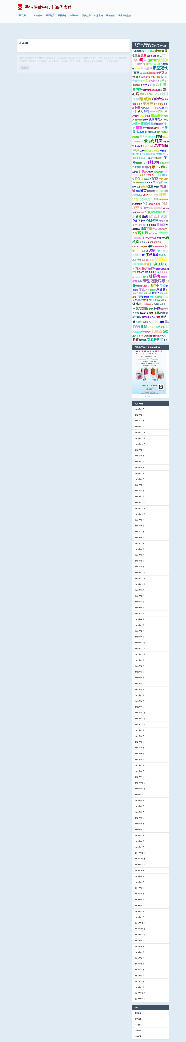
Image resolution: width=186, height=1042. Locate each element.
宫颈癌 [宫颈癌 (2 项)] (144, 175)
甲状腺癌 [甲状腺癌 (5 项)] (138, 253)
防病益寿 (86, 16)
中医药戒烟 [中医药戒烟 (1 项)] (159, 96)
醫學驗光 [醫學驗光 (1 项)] (155, 140)
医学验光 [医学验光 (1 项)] (159, 147)
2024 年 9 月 (139, 509)
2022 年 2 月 (139, 690)
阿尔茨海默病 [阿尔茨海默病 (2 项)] (158, 201)
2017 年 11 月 (140, 988)
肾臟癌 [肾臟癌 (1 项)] (145, 108)
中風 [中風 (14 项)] (139, 49)
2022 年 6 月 (139, 667)
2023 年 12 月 (140, 562)
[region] (149, 363)
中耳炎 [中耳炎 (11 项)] (148, 92)
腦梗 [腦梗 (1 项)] (134, 286)
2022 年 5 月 (139, 673)
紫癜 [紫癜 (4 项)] (150, 175)
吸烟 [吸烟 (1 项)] (143, 240)
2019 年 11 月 (140, 848)
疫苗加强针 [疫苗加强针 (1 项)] (153, 222)
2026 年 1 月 (139, 415)
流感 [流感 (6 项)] (143, 44)
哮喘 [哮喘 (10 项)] (143, 315)
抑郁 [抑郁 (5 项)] (146, 100)
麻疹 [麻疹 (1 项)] (138, 147)
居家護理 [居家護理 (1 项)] (163, 282)
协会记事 (138, 1025)
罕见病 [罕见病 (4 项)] (143, 126)
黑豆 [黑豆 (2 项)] (165, 125)
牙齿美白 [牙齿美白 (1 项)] (139, 184)
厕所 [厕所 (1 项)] (134, 325)
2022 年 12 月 (140, 632)
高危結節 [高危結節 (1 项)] (147, 168)
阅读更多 (24, 74)
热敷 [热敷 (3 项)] (160, 171)
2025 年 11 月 (140, 427)
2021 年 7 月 (139, 731)
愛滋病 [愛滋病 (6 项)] (160, 279)
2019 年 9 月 (139, 859)
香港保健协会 (124, 16)
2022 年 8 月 (139, 655)
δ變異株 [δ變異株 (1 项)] (139, 275)
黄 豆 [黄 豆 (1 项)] (160, 79)
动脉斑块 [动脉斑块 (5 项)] (154, 108)
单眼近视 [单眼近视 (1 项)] (147, 311)
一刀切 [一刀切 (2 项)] (154, 188)
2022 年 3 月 (139, 684)
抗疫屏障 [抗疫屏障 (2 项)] (136, 306)
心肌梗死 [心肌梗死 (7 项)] (152, 209)
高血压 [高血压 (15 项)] (142, 221)
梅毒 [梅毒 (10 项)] (139, 116)
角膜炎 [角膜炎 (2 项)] (162, 209)
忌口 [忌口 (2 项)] (151, 253)
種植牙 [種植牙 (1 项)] (149, 171)
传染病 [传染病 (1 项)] (138, 321)
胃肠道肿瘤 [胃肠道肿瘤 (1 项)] (150, 325)
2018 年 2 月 (139, 970)
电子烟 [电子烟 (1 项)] (142, 231)
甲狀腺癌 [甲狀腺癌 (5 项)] (146, 57)
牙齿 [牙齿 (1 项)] (146, 49)
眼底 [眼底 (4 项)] (143, 217)
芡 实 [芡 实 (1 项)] (152, 96)
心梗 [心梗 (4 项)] (165, 320)
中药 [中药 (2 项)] (158, 239)
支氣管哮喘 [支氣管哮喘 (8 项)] (140, 298)
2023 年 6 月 (139, 597)
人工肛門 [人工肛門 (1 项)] (138, 266)
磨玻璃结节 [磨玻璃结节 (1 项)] (152, 117)
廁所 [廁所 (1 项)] (138, 325)
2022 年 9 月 (139, 649)
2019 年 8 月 (139, 865)
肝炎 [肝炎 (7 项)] (148, 201)
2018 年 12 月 (140, 912)
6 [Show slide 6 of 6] (154, 385)
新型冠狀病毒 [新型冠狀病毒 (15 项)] (154, 269)
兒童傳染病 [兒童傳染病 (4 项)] (138, 210)
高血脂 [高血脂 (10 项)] (159, 253)
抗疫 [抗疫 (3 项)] (145, 289)
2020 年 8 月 (139, 795)
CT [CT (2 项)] (149, 274)
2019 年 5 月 (139, 883)
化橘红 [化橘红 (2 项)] (140, 282)
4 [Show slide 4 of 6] (150, 385)
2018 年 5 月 (139, 953)
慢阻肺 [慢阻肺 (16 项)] (162, 48)
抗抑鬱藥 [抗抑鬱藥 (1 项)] (149, 62)
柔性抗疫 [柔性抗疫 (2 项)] (162, 100)
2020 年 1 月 (139, 836)
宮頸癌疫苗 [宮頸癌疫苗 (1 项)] (148, 293)
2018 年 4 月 (139, 959)
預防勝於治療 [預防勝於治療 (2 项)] (156, 197)
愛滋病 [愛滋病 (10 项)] (149, 130)
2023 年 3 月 (139, 614)
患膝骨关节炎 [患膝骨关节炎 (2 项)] (146, 83)
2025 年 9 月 (139, 439)
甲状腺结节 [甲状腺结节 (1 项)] (146, 321)
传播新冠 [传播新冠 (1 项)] (149, 231)
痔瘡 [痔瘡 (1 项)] (139, 249)
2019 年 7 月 (139, 871)
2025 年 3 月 (139, 474)
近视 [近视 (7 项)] (135, 293)
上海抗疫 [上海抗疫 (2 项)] (150, 147)
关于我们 (23, 16)
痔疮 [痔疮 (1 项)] (143, 325)
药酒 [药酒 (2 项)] (146, 253)
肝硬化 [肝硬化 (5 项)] (139, 100)
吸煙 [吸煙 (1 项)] (149, 180)
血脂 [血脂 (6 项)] (145, 156)
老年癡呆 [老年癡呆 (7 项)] (161, 40)
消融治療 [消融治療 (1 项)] (151, 193)
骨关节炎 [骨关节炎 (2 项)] (144, 74)
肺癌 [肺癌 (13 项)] (162, 183)
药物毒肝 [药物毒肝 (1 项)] (146, 286)
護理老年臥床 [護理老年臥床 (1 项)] (152, 53)
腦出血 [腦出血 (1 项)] (163, 289)
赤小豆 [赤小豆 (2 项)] (147, 139)
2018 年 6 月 (139, 947)
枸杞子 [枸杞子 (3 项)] (155, 282)
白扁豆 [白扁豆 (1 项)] (153, 279)
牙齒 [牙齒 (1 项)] (145, 135)
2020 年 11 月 (140, 778)
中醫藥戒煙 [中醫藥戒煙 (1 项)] (159, 258)
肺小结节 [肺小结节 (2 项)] (144, 197)
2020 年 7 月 (139, 801)
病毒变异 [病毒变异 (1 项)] (161, 227)
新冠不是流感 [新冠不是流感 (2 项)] (146, 302)
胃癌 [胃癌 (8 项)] (162, 274)
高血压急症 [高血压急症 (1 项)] (164, 152)
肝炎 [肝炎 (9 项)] (142, 160)
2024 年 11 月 (140, 497)
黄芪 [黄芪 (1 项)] (138, 180)
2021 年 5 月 (139, 743)
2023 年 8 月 (139, 585)
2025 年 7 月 (139, 451)
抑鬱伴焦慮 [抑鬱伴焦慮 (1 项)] (163, 188)
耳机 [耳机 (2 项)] (152, 249)
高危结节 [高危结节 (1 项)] (140, 261)
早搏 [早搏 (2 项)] (142, 62)
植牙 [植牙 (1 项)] (144, 244)
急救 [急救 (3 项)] (134, 112)
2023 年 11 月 (140, 567)
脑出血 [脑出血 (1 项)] (155, 79)
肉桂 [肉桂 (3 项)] (156, 184)
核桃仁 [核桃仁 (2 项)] (164, 298)
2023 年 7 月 (139, 591)
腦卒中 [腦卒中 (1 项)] (146, 266)
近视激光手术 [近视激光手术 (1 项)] (138, 130)
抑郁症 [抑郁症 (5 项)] (139, 168)
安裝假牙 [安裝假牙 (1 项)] (149, 161)
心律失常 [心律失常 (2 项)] (141, 52)
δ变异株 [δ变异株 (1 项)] (161, 218)
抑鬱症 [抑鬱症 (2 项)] (139, 311)
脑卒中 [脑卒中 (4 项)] (155, 275)
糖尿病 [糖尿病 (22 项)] (145, 87)
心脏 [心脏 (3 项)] (144, 192)
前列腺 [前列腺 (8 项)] (149, 112)
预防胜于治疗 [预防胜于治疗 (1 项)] (141, 152)
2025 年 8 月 (139, 445)
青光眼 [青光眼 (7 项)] (161, 213)
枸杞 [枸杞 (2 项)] (145, 184)
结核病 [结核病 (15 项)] (153, 151)
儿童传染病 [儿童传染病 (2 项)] (138, 40)
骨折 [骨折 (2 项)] (134, 69)
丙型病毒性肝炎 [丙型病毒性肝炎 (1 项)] (148, 306)
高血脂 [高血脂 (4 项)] (143, 121)
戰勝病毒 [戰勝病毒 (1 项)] (158, 286)
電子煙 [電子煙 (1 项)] (137, 57)
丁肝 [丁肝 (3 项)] (139, 285)
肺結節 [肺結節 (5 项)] (149, 258)
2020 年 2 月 (139, 830)
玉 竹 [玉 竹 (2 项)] (155, 171)
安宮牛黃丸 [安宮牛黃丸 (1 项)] (152, 227)
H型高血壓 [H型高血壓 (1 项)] (154, 69)
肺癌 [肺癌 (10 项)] (159, 125)
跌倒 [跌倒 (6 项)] (145, 205)
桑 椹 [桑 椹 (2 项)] (159, 44)
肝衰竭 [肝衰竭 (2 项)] (135, 104)
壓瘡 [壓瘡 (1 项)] (145, 275)
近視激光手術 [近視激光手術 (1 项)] (158, 235)
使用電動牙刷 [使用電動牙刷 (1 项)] (140, 214)
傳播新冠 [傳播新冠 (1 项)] (152, 126)
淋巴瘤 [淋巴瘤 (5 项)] (152, 49)
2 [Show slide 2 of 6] (147, 385)
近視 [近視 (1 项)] (134, 53)
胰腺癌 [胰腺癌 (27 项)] (161, 248)
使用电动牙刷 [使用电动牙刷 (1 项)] (159, 293)
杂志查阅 (98, 16)
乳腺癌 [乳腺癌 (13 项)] (156, 320)
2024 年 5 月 (139, 532)
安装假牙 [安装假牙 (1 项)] (141, 69)
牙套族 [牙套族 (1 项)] (147, 105)
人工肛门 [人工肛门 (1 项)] (164, 108)
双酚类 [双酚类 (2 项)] (138, 243)
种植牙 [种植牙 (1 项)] (140, 289)
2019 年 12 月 (140, 842)
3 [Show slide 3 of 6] (149, 385)
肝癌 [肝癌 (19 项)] (157, 297)
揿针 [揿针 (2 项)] (141, 293)
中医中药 (74, 16)
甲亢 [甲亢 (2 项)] (142, 104)
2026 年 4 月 (139, 398)
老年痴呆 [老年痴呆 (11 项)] (161, 134)
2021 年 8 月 (139, 725)
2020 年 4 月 (139, 818)
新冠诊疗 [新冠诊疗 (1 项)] (159, 325)
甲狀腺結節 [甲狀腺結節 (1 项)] (158, 161)
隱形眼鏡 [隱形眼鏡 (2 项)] (152, 121)
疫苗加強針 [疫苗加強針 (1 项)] (150, 164)
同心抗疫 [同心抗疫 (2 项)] (136, 226)
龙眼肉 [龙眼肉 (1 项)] (142, 164)
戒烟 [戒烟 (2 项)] (156, 112)
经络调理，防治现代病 (30, 47)
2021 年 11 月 (140, 708)
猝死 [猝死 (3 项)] (150, 184)
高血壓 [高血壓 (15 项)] (160, 73)
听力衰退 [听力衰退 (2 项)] (160, 316)
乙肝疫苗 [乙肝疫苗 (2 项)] (136, 156)
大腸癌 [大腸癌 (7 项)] (163, 222)
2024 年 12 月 (140, 491)
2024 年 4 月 (139, 538)
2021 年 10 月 (140, 713)
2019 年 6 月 (139, 877)
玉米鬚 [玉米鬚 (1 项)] (158, 164)
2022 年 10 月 (140, 643)
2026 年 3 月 (139, 404)
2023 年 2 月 (139, 620)
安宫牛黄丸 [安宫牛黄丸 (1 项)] (158, 93)
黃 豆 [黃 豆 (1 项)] (134, 289)
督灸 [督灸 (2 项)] (143, 147)
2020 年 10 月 (140, 783)
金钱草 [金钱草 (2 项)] (163, 69)
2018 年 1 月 (139, 976)
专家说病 (38, 16)
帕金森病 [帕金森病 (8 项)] (157, 88)
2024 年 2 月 (139, 550)
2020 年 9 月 (139, 789)
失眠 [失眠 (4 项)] (137, 96)
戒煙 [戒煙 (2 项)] (138, 66)
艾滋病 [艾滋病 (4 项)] (155, 311)
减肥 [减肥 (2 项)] (166, 257)
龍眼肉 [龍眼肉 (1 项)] (139, 93)
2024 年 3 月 (139, 544)
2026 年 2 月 (139, 410)
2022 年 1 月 (139, 696)
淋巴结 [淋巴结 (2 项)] (135, 142)
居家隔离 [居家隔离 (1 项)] (136, 74)
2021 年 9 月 (139, 719)
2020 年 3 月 (139, 824)
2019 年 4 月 (139, 889)
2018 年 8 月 (139, 935)
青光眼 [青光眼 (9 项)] (140, 257)
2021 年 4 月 (139, 748)
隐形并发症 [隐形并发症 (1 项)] (137, 193)
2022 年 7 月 (139, 661)
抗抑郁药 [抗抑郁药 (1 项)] (159, 180)
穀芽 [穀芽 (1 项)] (134, 261)
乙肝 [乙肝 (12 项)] (157, 205)
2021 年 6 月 (139, 737)
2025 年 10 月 (140, 433)
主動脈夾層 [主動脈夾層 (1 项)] (137, 171)
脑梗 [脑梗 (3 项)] (161, 311)
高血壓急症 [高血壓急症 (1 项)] (149, 261)
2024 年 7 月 (139, 521)
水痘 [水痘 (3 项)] (146, 40)
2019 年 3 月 (139, 894)
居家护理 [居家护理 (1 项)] (147, 282)
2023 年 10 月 (140, 573)
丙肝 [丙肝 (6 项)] (164, 205)
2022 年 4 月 (139, 678)
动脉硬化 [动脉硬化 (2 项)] (146, 78)
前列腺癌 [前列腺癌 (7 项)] (152, 243)
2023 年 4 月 (139, 608)
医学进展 (50, 16)
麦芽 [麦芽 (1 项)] (151, 298)
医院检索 (110, 16)
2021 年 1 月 (139, 766)
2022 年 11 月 (140, 638)
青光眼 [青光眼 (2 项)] (163, 139)
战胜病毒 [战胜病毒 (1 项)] (143, 329)
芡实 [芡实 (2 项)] (157, 261)
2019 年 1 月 (139, 906)
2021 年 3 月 (139, 754)
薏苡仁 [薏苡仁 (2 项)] (160, 117)
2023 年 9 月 (139, 579)
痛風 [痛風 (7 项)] (142, 278)
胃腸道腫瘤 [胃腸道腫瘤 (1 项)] (151, 214)
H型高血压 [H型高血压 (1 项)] (144, 96)
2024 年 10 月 (140, 503)
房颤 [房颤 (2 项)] (158, 306)
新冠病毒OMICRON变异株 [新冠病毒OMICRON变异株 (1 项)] (151, 143)
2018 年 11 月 (140, 918)
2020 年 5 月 (139, 813)
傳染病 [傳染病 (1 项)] (164, 66)
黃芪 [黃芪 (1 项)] (145, 117)
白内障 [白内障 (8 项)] (160, 156)
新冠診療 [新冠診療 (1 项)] (138, 135)
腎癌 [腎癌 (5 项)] (149, 217)
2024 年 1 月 (139, 556)
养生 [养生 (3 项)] (154, 217)
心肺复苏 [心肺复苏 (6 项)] (145, 188)
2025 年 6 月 (139, 456)
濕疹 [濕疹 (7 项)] (138, 205)
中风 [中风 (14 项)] (136, 139)
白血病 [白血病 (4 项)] (164, 302)
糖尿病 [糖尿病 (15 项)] (154, 265)
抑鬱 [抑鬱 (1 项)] (164, 130)
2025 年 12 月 (140, 421)
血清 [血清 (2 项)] (147, 69)
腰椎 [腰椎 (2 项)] (155, 62)
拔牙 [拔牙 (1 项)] (138, 175)
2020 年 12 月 (140, 772)
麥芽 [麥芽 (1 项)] (144, 171)
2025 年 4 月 (139, 468)
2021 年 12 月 (140, 702)
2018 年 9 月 (139, 929)
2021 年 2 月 (139, 760)
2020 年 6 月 (139, 807)
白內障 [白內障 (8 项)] (137, 78)
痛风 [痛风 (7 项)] (157, 302)
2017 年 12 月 (140, 982)
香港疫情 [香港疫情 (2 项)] (145, 66)
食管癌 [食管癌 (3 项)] (136, 44)
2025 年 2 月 (139, 480)
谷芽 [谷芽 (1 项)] (142, 140)
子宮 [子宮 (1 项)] (164, 143)
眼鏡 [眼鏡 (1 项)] (165, 329)
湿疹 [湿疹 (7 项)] (155, 168)
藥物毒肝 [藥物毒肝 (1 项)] (154, 100)
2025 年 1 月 (139, 486)
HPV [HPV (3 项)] (144, 226)
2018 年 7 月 (139, 941)
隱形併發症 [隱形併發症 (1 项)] (151, 45)
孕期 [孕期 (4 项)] (138, 239)
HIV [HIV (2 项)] (160, 52)
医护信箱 (62, 16)
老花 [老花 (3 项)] (152, 40)
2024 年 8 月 (139, 515)
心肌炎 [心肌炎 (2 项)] (150, 135)
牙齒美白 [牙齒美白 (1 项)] (151, 316)
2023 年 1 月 (139, 626)
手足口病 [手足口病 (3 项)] (155, 66)
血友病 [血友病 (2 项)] (135, 302)
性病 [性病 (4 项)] (140, 270)
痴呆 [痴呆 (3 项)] (150, 205)
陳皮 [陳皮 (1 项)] (166, 171)
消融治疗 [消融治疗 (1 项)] (140, 201)
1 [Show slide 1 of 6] (145, 385)
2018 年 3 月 (139, 965)
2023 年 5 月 (139, 602)
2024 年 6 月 (139, 527)
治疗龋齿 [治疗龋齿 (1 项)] (157, 83)
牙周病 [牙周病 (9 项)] (151, 239)
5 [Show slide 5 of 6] (152, 385)
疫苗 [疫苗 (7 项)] (143, 179)
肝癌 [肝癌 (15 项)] (158, 129)
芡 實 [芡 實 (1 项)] (158, 193)
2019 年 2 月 (139, 900)
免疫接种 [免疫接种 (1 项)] (145, 249)
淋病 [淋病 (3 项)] (150, 235)
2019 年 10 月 (140, 854)
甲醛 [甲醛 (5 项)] (141, 112)
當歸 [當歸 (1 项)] (161, 112)
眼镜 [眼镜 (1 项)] (134, 175)
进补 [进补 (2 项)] (147, 278)
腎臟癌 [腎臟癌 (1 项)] (157, 175)
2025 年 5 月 (139, 462)
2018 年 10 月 (140, 924)
